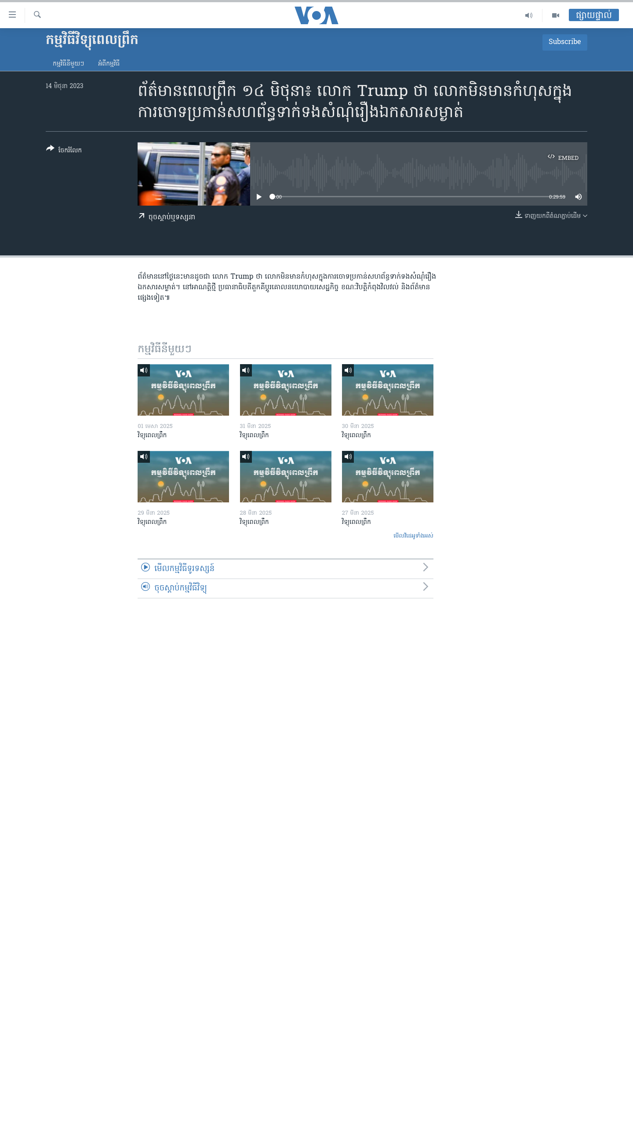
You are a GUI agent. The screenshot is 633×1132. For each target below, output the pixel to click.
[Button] (64, 151)
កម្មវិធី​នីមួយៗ (68, 64)
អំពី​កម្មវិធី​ (109, 64)
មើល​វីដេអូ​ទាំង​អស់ (413, 536)
